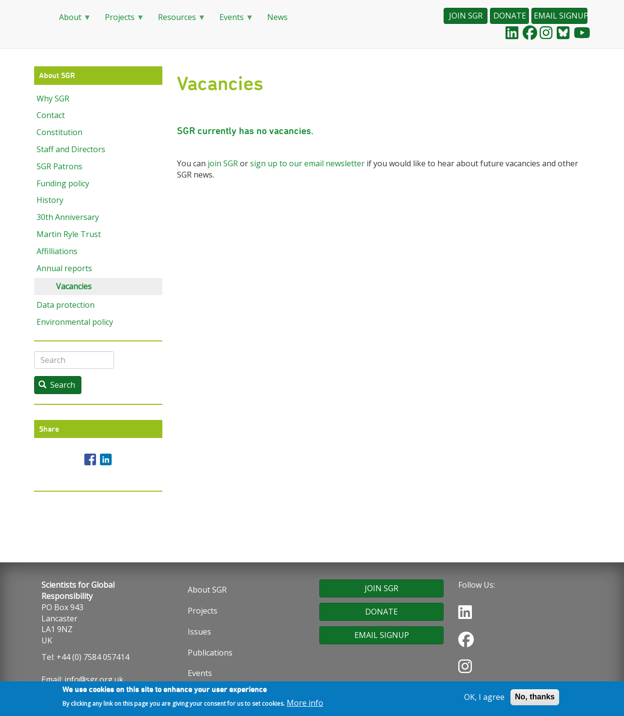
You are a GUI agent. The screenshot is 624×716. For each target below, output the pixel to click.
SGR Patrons (59, 166)
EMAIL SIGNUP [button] (560, 15)
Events (233, 20)
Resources (178, 20)
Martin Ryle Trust (69, 234)
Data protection (66, 304)
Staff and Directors (71, 149)
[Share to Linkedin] (106, 459)
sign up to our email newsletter (307, 163)
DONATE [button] (509, 15)
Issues (199, 631)
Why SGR (53, 98)
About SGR (207, 589)
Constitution (59, 132)
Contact (51, 115)
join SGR (223, 163)
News (277, 17)
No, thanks (535, 698)
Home (39, 17)
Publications (210, 652)
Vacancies (74, 286)
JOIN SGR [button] (466, 15)
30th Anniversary (68, 217)
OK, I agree (484, 698)
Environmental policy (75, 322)
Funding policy (63, 183)
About (71, 20)
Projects (120, 20)
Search (57, 384)
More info (305, 703)
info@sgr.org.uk (93, 679)
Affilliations (57, 251)
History (50, 200)
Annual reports (64, 268)
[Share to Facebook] (90, 459)
